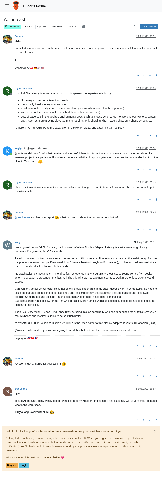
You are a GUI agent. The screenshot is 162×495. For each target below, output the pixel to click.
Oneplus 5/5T (13, 26)
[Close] (155, 431)
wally (18, 242)
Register (12, 465)
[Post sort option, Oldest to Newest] (134, 26)
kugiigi (18, 148)
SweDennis (21, 388)
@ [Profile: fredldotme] (22, 217)
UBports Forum (34, 6)
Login (24, 465)
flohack (19, 36)
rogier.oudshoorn (24, 88)
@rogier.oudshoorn (35, 148)
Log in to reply (149, 26)
